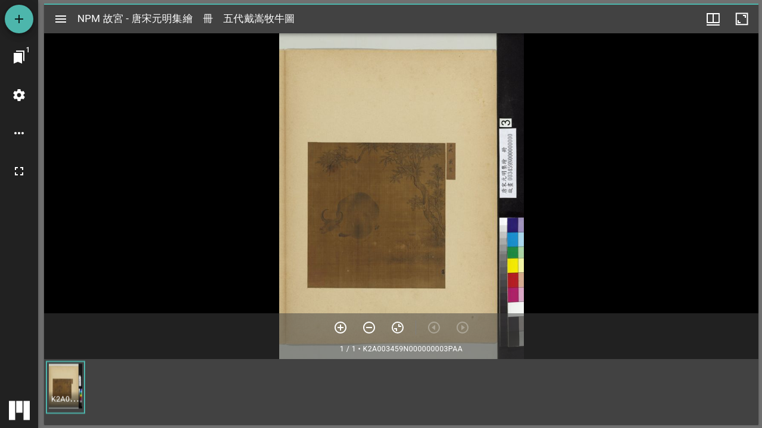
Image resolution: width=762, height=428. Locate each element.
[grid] (401, 391)
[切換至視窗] (19, 57)
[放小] (369, 327)
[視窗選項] (713, 19)
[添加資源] (19, 19)
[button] (65, 387)
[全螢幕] (19, 171)
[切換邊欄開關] (60, 19)
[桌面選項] (19, 133)
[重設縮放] (397, 327)
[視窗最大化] (741, 19)
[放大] (340, 327)
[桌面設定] (19, 95)
